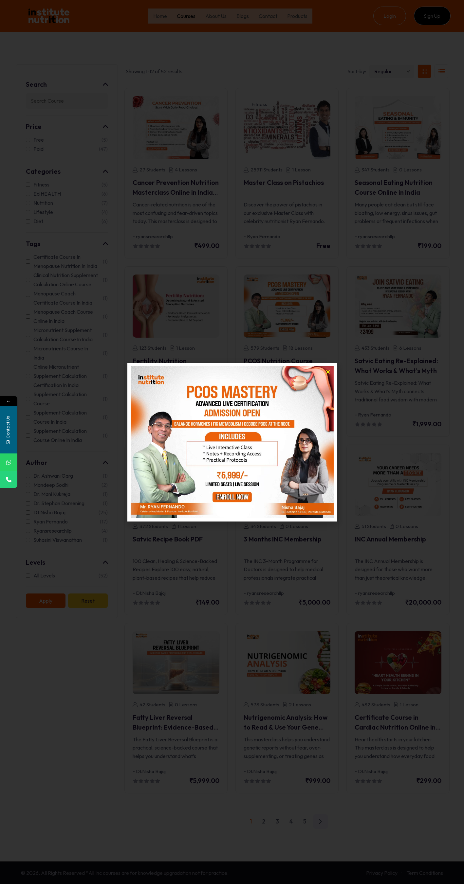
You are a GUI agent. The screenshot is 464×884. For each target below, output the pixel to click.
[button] (327, 371)
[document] (232, 442)
